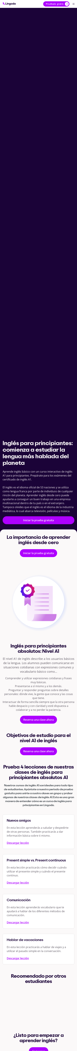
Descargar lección (18, 843)
